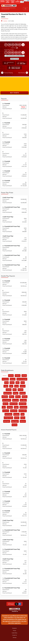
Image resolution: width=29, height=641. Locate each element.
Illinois (22, 382)
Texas (22, 414)
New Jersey (15, 400)
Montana (18, 397)
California (17, 375)
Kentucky (22, 386)
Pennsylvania (23, 407)
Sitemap (14, 637)
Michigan (15, 393)
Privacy (14, 630)
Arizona (4, 375)
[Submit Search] (22, 2)
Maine (14, 390)
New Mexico (23, 400)
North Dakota (22, 404)
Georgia (12, 382)
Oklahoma (9, 407)
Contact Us (14, 635)
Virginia (23, 418)
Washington (7, 421)
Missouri (12, 397)
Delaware (12, 379)
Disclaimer (14, 628)
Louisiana (8, 390)
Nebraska (24, 397)
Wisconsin (22, 421)
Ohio (4, 407)
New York (5, 404)
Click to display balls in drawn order (14, 55)
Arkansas (11, 375)
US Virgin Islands (8, 418)
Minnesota (22, 393)
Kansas (16, 386)
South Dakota (8, 414)
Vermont (17, 418)
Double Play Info (14, 58)
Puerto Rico (5, 411)
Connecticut (5, 379)
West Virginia (15, 421)
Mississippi (4, 397)
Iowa (11, 386)
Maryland (20, 390)
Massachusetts (7, 393)
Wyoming (14, 425)
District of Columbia (22, 379)
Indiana (6, 386)
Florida (6, 382)
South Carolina (22, 411)
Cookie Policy (14, 633)
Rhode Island (14, 411)
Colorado (24, 375)
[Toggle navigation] (25, 8)
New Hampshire (7, 400)
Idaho (17, 382)
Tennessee (16, 414)
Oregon (16, 407)
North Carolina (13, 404)
